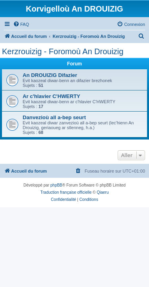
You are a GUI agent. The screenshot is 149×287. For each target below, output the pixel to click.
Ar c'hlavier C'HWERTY (51, 96)
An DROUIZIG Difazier (50, 75)
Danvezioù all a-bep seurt (54, 117)
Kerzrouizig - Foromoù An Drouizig (63, 51)
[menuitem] (21, 24)
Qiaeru (102, 192)
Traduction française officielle (66, 192)
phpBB (56, 185)
